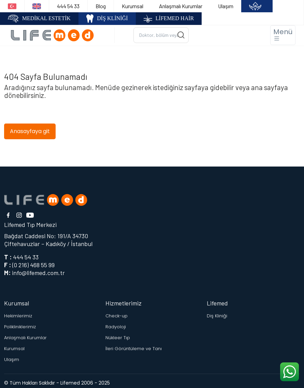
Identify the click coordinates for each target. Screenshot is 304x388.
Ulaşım (225, 6)
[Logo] (55, 35)
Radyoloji (115, 327)
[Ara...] (161, 35)
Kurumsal (132, 6)
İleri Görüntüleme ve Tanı (133, 348)
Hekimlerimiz (18, 316)
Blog (101, 6)
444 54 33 (68, 6)
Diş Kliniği (217, 316)
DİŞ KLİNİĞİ (107, 18)
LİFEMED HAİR (169, 19)
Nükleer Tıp (117, 337)
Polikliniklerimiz (20, 327)
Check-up (116, 316)
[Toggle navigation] (282, 35)
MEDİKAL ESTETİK (39, 19)
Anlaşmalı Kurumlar (180, 6)
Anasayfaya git (30, 131)
